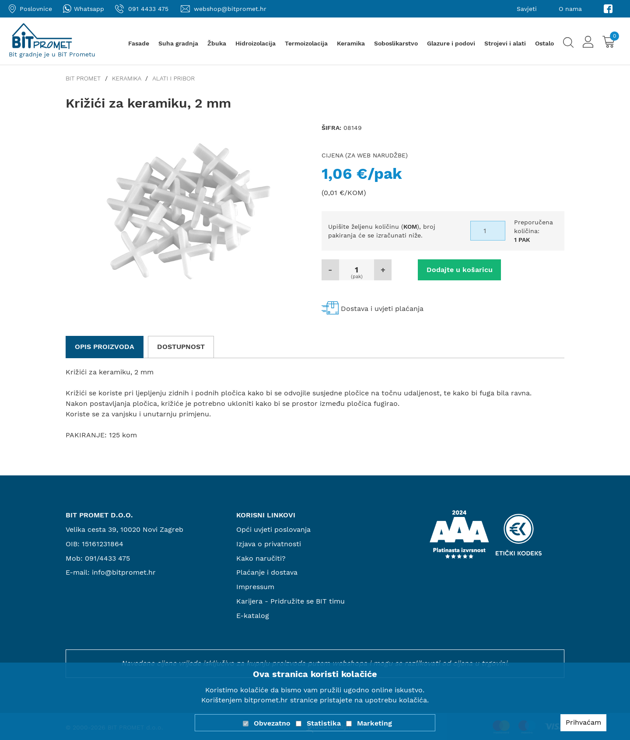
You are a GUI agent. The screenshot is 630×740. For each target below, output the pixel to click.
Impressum (255, 587)
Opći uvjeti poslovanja (273, 529)
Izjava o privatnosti (268, 544)
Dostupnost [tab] (181, 346)
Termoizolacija (306, 43)
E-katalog (252, 615)
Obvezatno (272, 723)
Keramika (351, 43)
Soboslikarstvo (396, 43)
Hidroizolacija (255, 43)
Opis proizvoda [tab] (104, 346)
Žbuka (216, 43)
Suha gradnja (178, 43)
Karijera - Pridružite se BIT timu (290, 601)
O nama (570, 8)
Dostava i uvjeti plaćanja (382, 308)
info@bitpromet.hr (124, 572)
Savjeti (527, 8)
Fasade (138, 43)
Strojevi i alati (505, 43)
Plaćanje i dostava (267, 572)
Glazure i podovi (451, 43)
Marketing (374, 723)
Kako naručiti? (261, 558)
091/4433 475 (107, 558)
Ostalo (544, 43)
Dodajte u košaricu (460, 269)
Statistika (324, 723)
